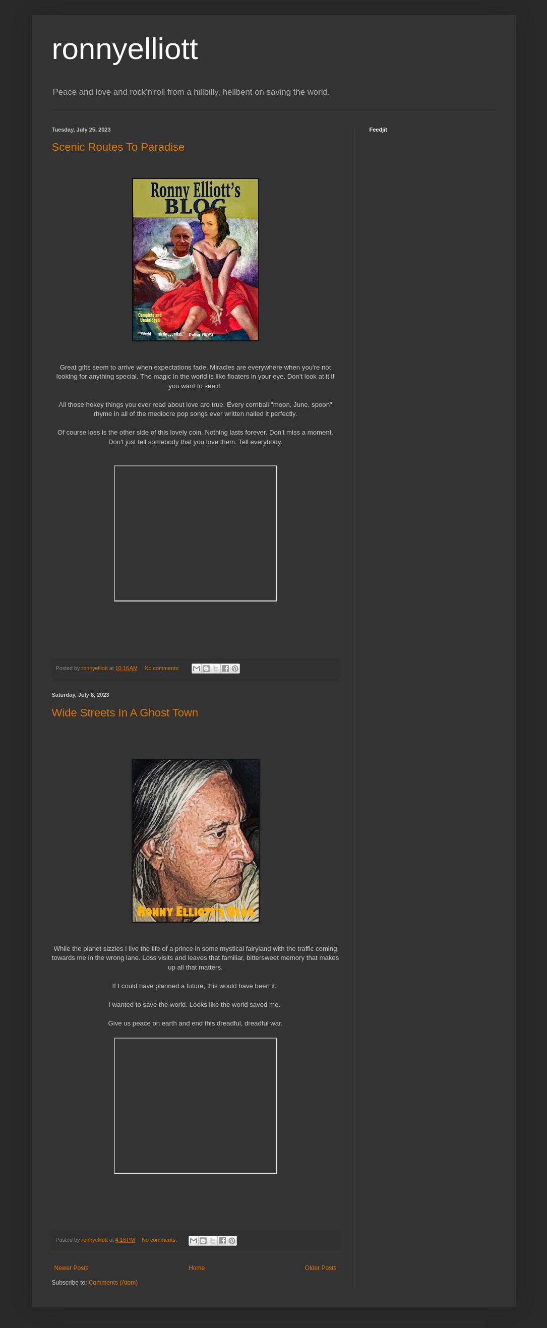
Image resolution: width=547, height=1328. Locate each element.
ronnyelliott (125, 49)
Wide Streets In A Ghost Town (125, 712)
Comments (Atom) (113, 1282)
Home (197, 1268)
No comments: (163, 668)
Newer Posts (71, 1268)
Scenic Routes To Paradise (118, 147)
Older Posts (321, 1268)
